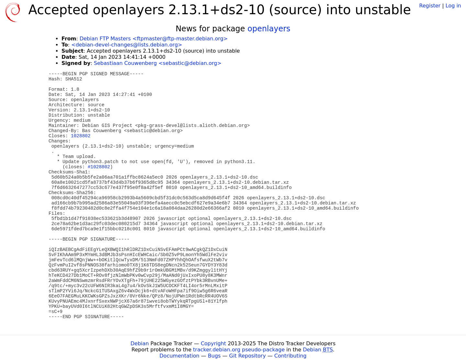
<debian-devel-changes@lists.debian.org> (126, 45)
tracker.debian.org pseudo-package (239, 350)
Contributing (290, 356)
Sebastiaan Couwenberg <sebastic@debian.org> (157, 63)
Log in (453, 6)
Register (429, 6)
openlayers (269, 28)
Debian (139, 343)
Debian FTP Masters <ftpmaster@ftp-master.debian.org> (154, 39)
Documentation (179, 356)
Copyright (213, 343)
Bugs (214, 356)
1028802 (80, 136)
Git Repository (247, 356)
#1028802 (99, 167)
